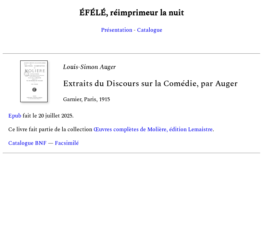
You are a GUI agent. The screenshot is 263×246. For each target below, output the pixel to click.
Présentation (116, 30)
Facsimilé (67, 143)
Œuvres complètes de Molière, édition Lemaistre (153, 129)
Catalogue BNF (27, 143)
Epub (14, 116)
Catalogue (149, 30)
